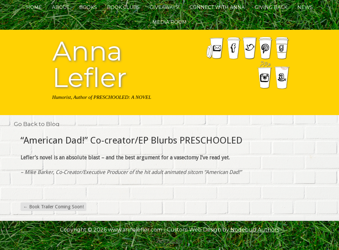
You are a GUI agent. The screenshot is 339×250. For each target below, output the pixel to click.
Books (88, 7)
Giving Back (271, 7)
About (60, 7)
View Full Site (169, 240)
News (305, 7)
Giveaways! (164, 7)
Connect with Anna (217, 7)
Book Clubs (123, 7)
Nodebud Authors (254, 230)
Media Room (169, 22)
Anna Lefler (89, 63)
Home (34, 7)
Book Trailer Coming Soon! (53, 206)
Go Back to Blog (37, 124)
